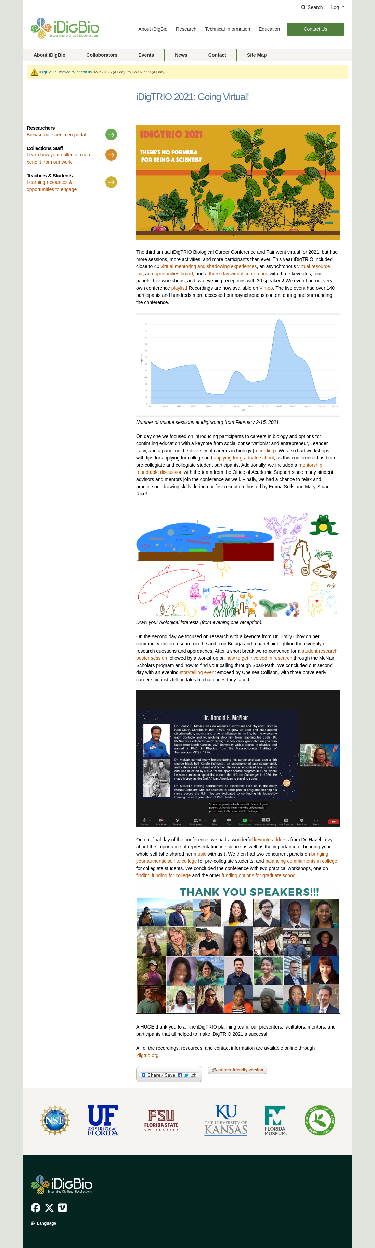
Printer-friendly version (237, 1070)
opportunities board (172, 273)
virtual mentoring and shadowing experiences (209, 266)
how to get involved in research (259, 658)
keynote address (271, 839)
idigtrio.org (147, 1055)
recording (264, 450)
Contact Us (315, 29)
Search (315, 7)
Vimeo (266, 288)
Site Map (257, 55)
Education (269, 29)
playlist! (179, 288)
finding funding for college (163, 875)
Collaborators (101, 55)
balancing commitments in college (301, 861)
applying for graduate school (244, 458)
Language (46, 1223)
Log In (337, 7)
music (200, 854)
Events (146, 55)
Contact (217, 55)
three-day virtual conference (239, 273)
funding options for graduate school (259, 875)
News (181, 55)
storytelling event (198, 672)
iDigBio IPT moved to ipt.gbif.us (65, 72)
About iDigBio (152, 29)
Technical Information (227, 29)
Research (186, 29)
